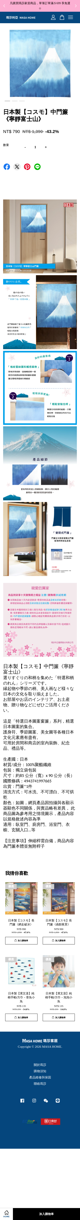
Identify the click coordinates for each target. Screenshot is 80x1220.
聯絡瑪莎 (40, 1083)
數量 (6, 145)
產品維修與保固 (40, 1077)
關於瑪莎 (40, 1065)
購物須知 (40, 1071)
